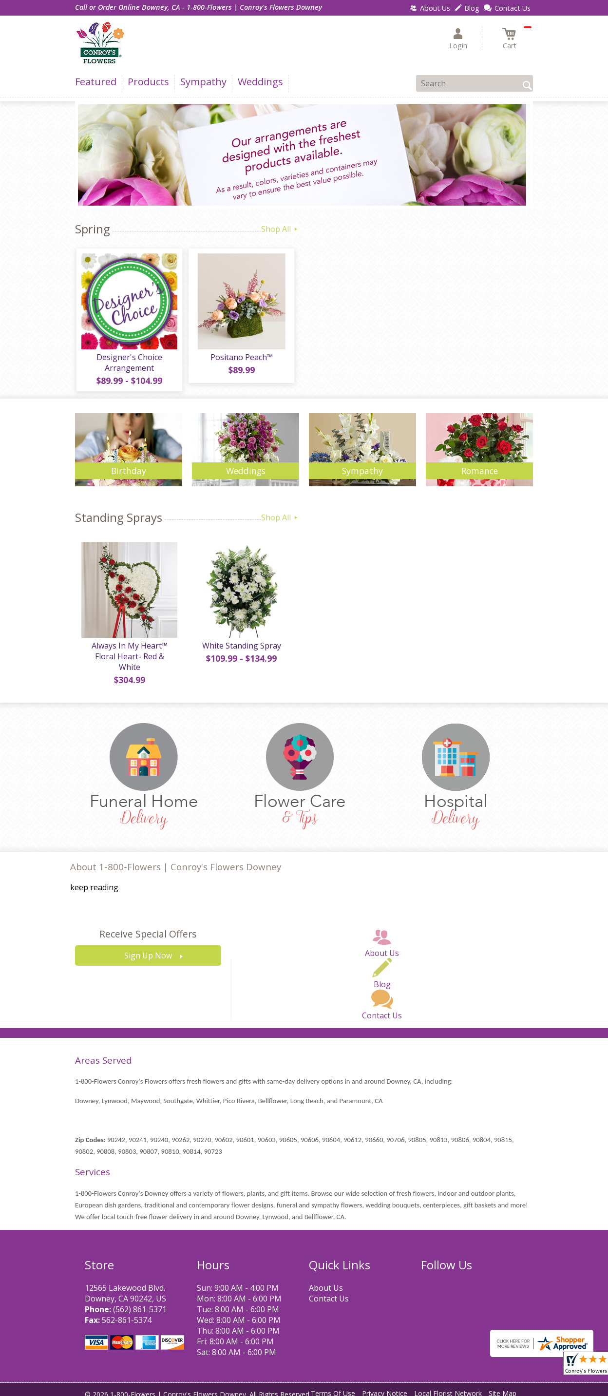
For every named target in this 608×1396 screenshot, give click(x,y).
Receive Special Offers (147, 926)
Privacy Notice (384, 1386)
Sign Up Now (148, 948)
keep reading (94, 880)
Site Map (502, 1386)
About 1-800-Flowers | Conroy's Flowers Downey (175, 859)
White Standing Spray (240, 648)
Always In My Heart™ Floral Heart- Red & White (128, 654)
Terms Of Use (333, 1386)
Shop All (280, 229)
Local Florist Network (448, 1386)
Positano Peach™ (240, 358)
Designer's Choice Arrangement (129, 364)
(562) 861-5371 (140, 1301)
